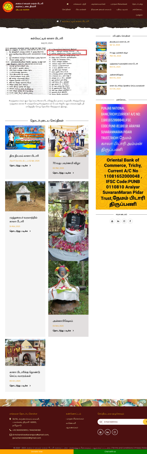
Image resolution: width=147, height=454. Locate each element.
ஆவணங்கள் (72, 427)
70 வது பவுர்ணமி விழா (119, 53)
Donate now (36, 451)
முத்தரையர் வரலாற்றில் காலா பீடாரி (124, 64)
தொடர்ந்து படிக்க (19, 165)
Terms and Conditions (122, 448)
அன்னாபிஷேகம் (116, 75)
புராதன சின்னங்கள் (75, 419)
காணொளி (71, 423)
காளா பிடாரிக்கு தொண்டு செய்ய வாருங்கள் (127, 86)
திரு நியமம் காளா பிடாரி (119, 42)
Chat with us (110, 451)
